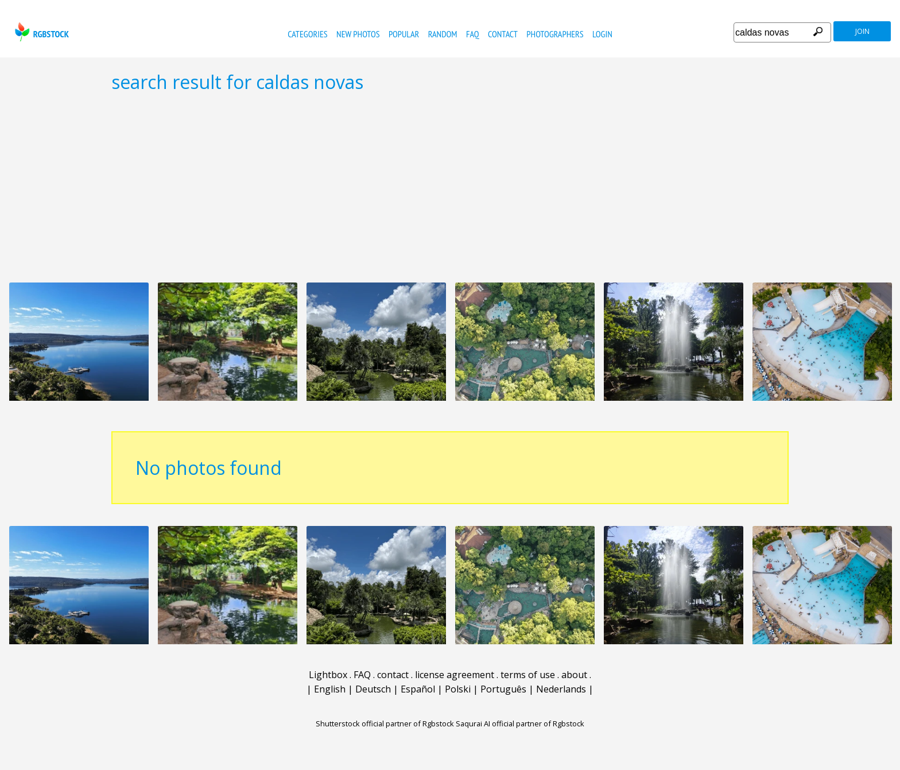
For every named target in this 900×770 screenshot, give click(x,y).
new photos (357, 34)
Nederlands (561, 689)
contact (503, 34)
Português (503, 689)
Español (418, 689)
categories (307, 34)
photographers (554, 34)
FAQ (472, 34)
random (442, 34)
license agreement (454, 674)
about (574, 674)
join (862, 31)
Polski (458, 689)
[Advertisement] (450, 187)
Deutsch (373, 689)
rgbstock (40, 31)
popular (404, 34)
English (330, 689)
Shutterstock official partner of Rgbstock (385, 723)
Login (602, 34)
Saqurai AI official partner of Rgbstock (520, 723)
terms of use (528, 674)
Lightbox (328, 674)
